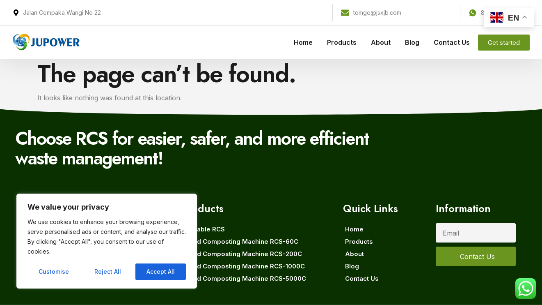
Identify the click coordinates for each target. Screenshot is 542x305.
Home (303, 42)
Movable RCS (204, 229)
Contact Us (452, 42)
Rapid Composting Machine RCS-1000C (244, 266)
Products (342, 42)
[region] (106, 241)
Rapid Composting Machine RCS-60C (240, 241)
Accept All (160, 271)
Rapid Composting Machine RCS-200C (242, 254)
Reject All (107, 271)
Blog (412, 42)
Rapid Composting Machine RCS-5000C (244, 278)
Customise (54, 271)
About (381, 42)
